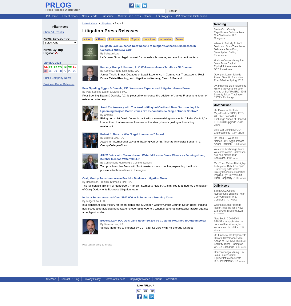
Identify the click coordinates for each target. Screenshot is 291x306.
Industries (165, 39)
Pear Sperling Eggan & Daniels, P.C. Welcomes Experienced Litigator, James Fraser (136, 88)
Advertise (172, 279)
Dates (179, 39)
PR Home (52, 16)
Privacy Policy (92, 279)
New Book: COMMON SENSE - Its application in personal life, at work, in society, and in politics (228, 223)
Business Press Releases (58, 84)
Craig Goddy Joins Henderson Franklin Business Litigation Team (124, 178)
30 (50, 71)
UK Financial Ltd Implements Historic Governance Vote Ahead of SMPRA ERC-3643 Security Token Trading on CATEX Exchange (230, 91)
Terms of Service (115, 279)
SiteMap (51, 279)
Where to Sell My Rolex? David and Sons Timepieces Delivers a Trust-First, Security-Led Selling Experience (229, 49)
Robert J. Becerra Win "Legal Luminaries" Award (132, 134)
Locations (149, 39)
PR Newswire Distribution (191, 16)
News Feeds (89, 16)
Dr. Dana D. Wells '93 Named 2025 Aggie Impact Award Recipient (229, 141)
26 (69, 71)
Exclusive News (118, 39)
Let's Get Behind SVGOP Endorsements (228, 131)
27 (65, 71)
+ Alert (87, 39)
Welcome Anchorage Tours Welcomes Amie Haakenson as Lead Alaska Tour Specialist (230, 154)
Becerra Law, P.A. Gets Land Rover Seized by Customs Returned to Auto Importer (153, 220)
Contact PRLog (70, 279)
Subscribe (107, 16)
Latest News (69, 16)
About (158, 279)
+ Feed (100, 39)
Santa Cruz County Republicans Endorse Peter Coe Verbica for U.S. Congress (229, 34)
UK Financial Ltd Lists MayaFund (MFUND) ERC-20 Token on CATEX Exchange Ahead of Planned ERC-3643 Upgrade (230, 116)
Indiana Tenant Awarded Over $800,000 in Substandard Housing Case (127, 197)
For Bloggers (164, 16)
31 (45, 71)
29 (55, 71)
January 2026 (52, 62)
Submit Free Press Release (135, 16)
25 (74, 71)
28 (60, 71)
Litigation (50, 53)
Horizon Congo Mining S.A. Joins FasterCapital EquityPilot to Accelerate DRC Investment (229, 65)
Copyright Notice (140, 279)
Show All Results (53, 32)
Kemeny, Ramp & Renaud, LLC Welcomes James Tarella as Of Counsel (146, 67)
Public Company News (57, 77)
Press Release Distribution (62, 8)
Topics (135, 39)
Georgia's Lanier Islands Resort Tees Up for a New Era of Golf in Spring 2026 (228, 77)
